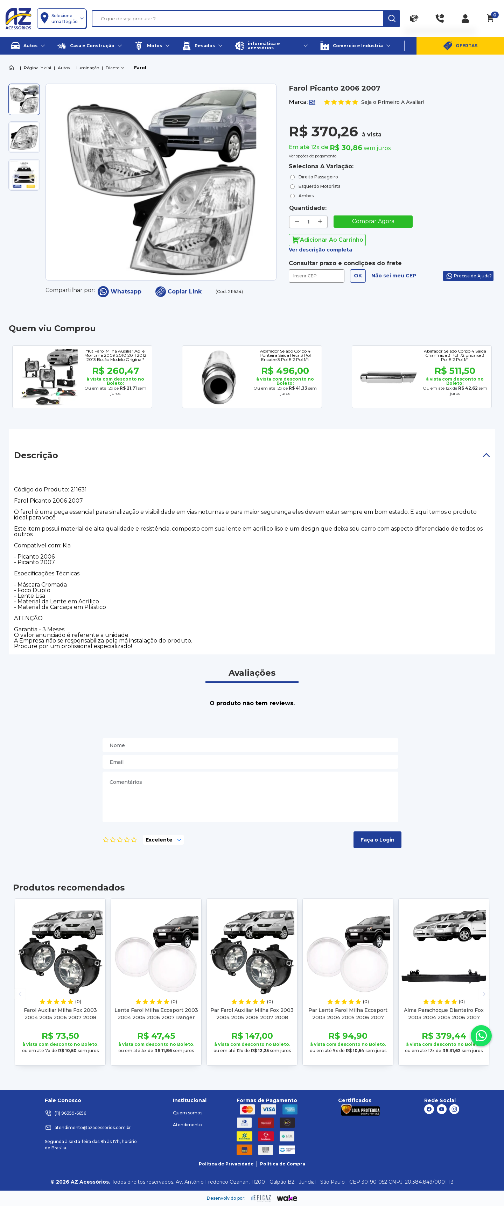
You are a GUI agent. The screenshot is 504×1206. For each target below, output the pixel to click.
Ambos (306, 195)
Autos (64, 67)
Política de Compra (282, 1163)
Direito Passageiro (318, 176)
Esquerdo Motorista (320, 186)
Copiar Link (178, 291)
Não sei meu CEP (393, 275)
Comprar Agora (373, 221)
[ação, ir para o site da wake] (287, 1198)
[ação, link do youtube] (442, 1109)
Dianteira (115, 67)
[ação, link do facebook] (429, 1109)
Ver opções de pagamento (312, 155)
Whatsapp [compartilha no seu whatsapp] (119, 291)
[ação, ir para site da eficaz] (261, 1198)
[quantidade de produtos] (308, 222)
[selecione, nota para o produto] (163, 840)
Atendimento (187, 1124)
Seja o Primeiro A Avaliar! (374, 102)
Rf (312, 102)
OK (358, 275)
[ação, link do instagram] (454, 1109)
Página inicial (37, 67)
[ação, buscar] (391, 18)
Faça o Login (377, 840)
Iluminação (87, 67)
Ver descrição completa (320, 250)
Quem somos (187, 1112)
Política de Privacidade (226, 1163)
